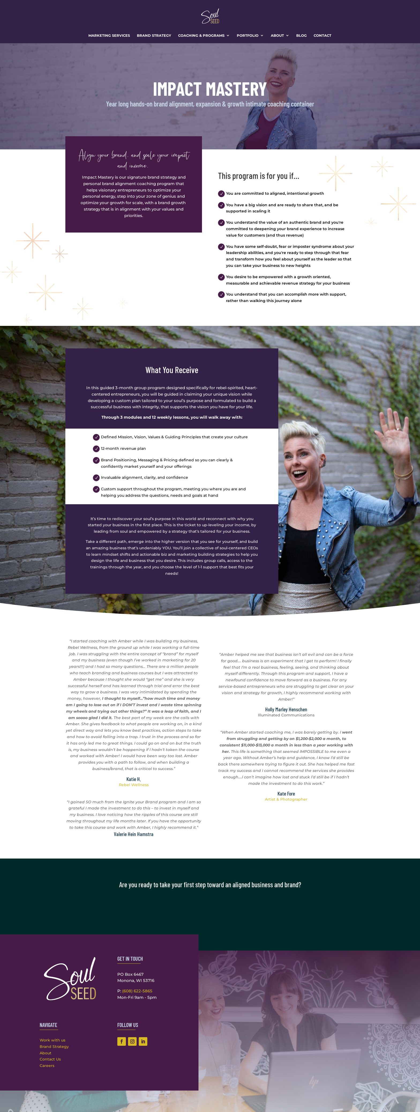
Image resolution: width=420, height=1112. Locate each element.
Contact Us (50, 1059)
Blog (301, 36)
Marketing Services (109, 36)
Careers (47, 1065)
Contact (322, 36)
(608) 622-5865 (137, 990)
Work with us (52, 1040)
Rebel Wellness (134, 784)
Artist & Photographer (286, 799)
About (277, 36)
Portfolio (247, 36)
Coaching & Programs (201, 36)
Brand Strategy (154, 36)
